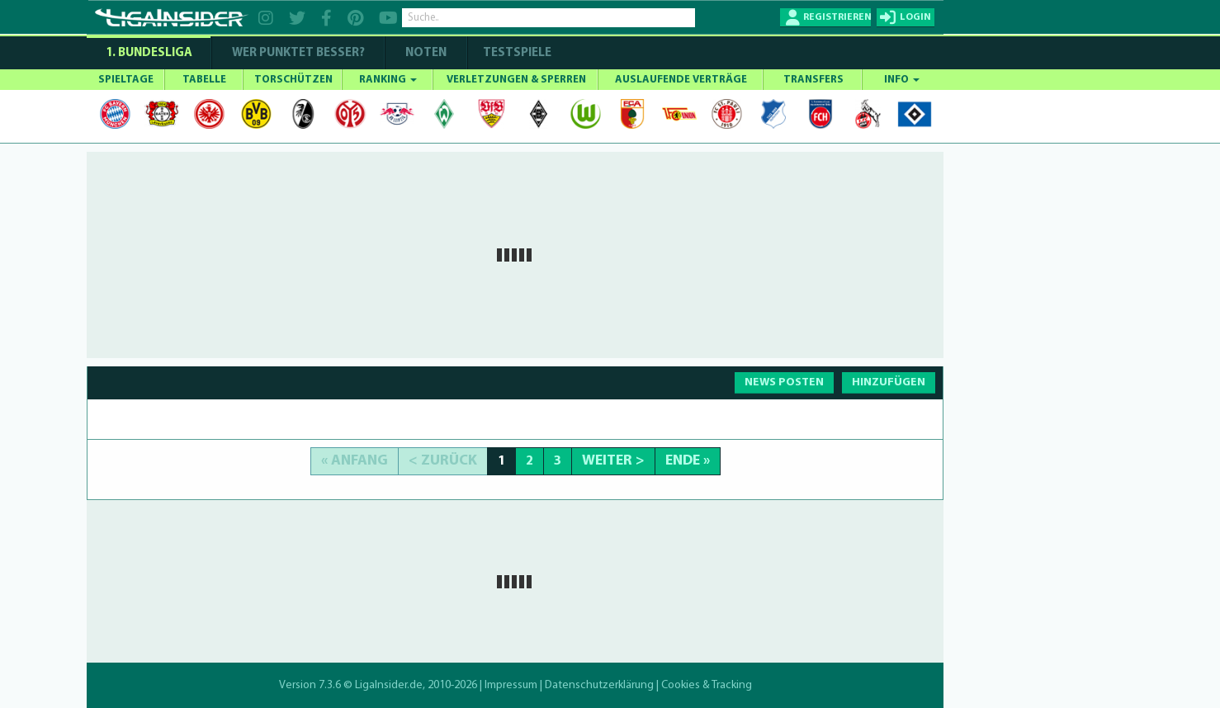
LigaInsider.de (389, 685)
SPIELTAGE (126, 79)
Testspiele (516, 53)
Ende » (687, 461)
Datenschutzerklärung (599, 685)
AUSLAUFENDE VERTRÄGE (681, 79)
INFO (902, 79)
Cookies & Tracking (706, 685)
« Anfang (354, 461)
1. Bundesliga (149, 53)
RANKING (388, 79)
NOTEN (426, 53)
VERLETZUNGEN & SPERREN (516, 79)
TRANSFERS (813, 79)
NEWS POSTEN (784, 382)
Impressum (511, 685)
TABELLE (204, 79)
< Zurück (443, 461)
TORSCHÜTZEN (293, 79)
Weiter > (613, 461)
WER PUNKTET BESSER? (298, 53)
